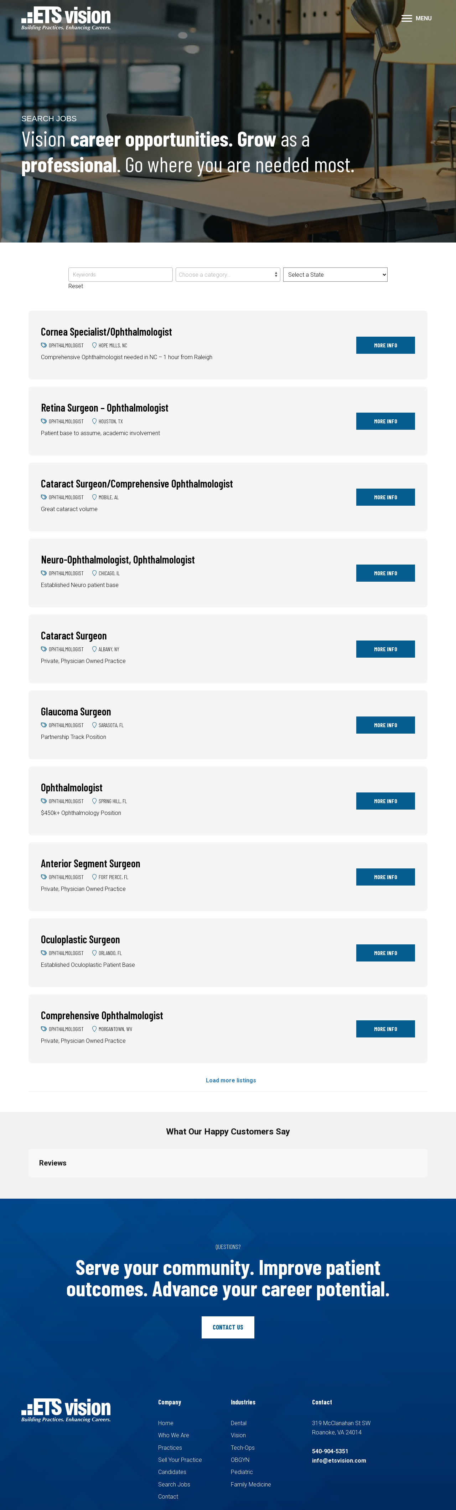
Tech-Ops (243, 1447)
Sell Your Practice (180, 1460)
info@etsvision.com (339, 1460)
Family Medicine (251, 1484)
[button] (406, 18)
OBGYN (240, 1460)
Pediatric (242, 1472)
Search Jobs (174, 1484)
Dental (239, 1423)
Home (165, 1423)
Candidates (172, 1472)
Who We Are (173, 1435)
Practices (170, 1447)
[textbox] (228, 275)
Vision (238, 1435)
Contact (168, 1496)
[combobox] (228, 274)
